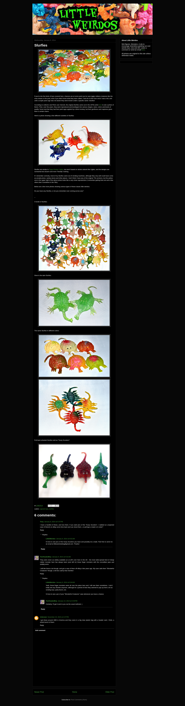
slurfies (51, 509)
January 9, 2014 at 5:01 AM (61, 557)
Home (74, 692)
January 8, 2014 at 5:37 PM (53, 522)
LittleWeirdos (50, 539)
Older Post (109, 692)
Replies (44, 534)
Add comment (40, 630)
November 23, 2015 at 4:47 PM (58, 617)
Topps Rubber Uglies (56, 169)
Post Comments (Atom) (79, 700)
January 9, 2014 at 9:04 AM (65, 582)
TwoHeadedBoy (45, 557)
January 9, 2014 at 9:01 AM (65, 539)
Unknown (43, 617)
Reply (42, 530)
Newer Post (39, 692)
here (100, 105)
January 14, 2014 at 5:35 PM (67, 601)
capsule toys (44, 509)
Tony (42, 522)
